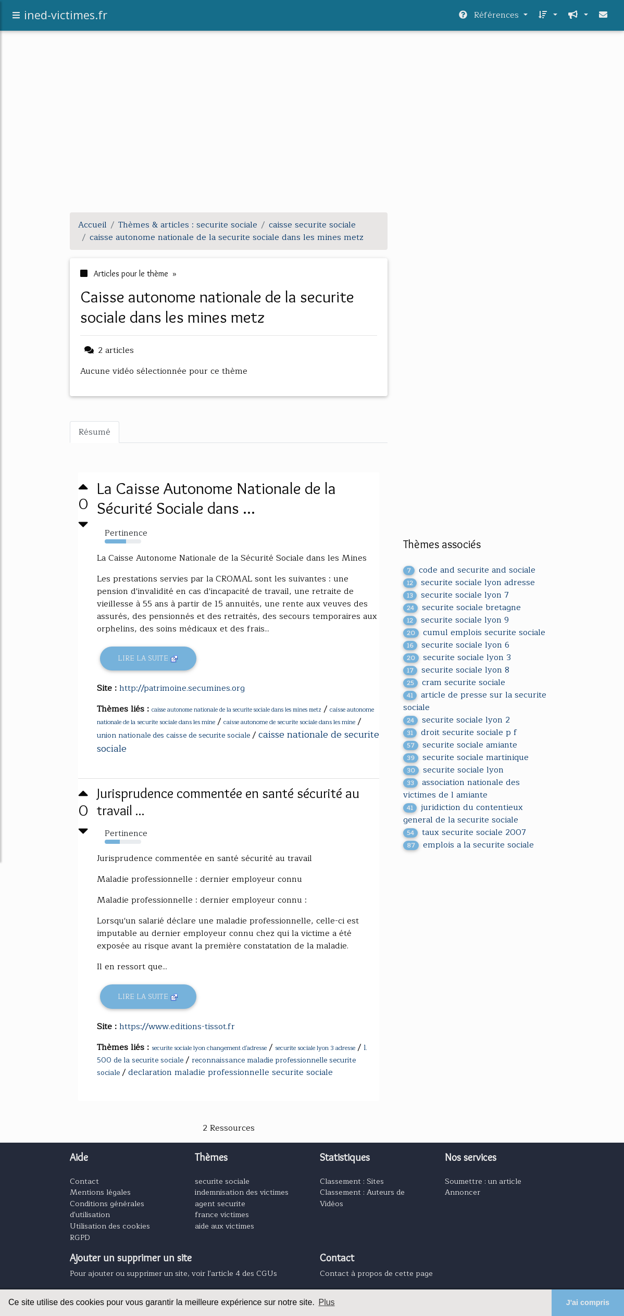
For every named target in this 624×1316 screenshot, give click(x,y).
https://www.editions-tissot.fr (177, 1026)
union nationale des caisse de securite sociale (173, 735)
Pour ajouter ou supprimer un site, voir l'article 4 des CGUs (173, 1273)
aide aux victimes (224, 1226)
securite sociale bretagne (462, 607)
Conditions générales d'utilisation (107, 1209)
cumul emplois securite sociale (474, 632)
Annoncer (462, 1192)
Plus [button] (326, 1302)
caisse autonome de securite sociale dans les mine (289, 722)
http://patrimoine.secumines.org (182, 688)
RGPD (80, 1237)
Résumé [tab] (94, 432)
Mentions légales (100, 1192)
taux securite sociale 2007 (464, 832)
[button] (546, 17)
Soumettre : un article (483, 1181)
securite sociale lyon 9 (456, 620)
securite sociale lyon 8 (456, 670)
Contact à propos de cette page (376, 1273)
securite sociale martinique (466, 757)
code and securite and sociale (469, 570)
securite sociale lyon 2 (456, 720)
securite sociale (222, 1181)
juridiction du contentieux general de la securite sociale (463, 814)
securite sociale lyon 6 (456, 645)
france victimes (222, 1214)
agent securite (220, 1203)
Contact (84, 1181)
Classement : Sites (352, 1181)
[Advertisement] (312, 131)
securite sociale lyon (453, 770)
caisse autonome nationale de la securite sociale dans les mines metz (236, 710)
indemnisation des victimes (242, 1192)
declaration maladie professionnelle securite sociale (230, 1072)
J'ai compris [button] (587, 1302)
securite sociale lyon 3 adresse (315, 1048)
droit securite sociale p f (460, 732)
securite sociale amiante (460, 745)
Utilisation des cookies (110, 1226)
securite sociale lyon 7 (456, 595)
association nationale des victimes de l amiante (461, 789)
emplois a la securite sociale (468, 845)
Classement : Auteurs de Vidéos (362, 1198)
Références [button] (490, 17)
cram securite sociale (454, 682)
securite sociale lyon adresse (469, 582)
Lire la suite (148, 658)
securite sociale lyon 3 (457, 657)
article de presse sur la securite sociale (474, 701)
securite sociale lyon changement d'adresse (209, 1048)
